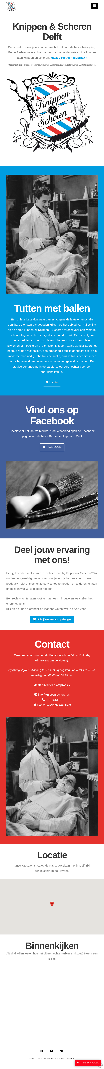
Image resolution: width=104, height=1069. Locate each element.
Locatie (52, 382)
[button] (94, 6)
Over (39, 1058)
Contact (61, 1058)
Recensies (49, 1058)
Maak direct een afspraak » (69, 57)
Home (32, 1058)
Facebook (52, 446)
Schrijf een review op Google (52, 619)
